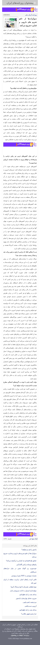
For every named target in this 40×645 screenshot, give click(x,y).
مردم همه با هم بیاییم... (30, 602)
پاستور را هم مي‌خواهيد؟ (29, 549)
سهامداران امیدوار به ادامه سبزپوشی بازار (23, 590)
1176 (5, 539)
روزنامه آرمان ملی (31, 15)
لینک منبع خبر (33, 539)
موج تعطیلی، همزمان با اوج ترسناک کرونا (23, 587)
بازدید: (9, 539)
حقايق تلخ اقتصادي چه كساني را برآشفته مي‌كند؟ (21, 561)
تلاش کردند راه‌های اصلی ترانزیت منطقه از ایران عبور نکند (20, 581)
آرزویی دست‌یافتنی (31, 606)
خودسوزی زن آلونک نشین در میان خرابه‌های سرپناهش (20, 570)
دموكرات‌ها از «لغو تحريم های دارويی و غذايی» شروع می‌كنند (20, 555)
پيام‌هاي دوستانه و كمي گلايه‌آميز (26, 564)
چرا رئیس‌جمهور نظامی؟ (28, 614)
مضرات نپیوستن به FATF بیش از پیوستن (23, 576)
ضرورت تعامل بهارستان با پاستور (26, 598)
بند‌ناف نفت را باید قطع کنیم (28, 594)
